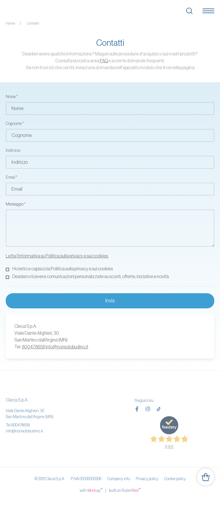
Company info (118, 478)
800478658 (33, 346)
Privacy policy (147, 478)
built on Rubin (125, 490)
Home (10, 23)
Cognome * (15, 123)
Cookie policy (175, 478)
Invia (110, 301)
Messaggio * (15, 204)
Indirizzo (13, 150)
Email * (11, 177)
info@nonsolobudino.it (67, 346)
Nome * (12, 96)
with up (91, 490)
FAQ (104, 60)
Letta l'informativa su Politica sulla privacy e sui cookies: (57, 255)
